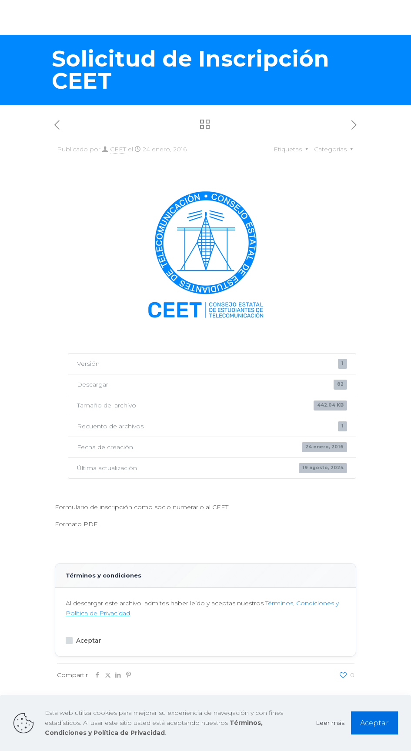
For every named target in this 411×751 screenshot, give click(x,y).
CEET (118, 149)
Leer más (330, 723)
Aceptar (83, 640)
